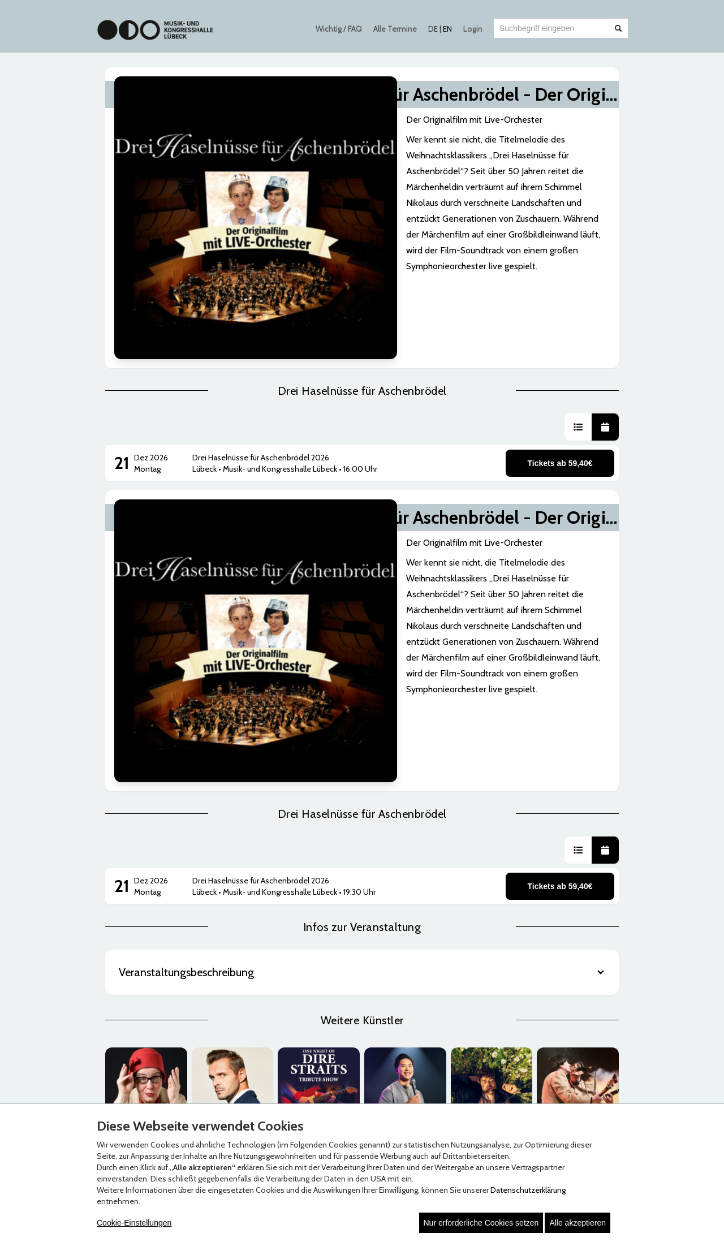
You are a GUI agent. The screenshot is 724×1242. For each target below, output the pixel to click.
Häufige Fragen (489, 921)
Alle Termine (395, 29)
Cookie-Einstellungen (134, 1223)
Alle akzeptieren (577, 1222)
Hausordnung (139, 955)
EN (447, 28)
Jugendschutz (139, 966)
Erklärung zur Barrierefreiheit (163, 943)
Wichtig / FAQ (339, 29)
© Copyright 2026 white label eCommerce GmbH (363, 1089)
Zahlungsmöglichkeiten (331, 921)
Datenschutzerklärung (528, 1190)
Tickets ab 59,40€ (560, 319)
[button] (578, 283)
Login (472, 29)
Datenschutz (138, 932)
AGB (123, 921)
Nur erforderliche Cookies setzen (481, 1222)
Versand (304, 932)
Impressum (483, 932)
